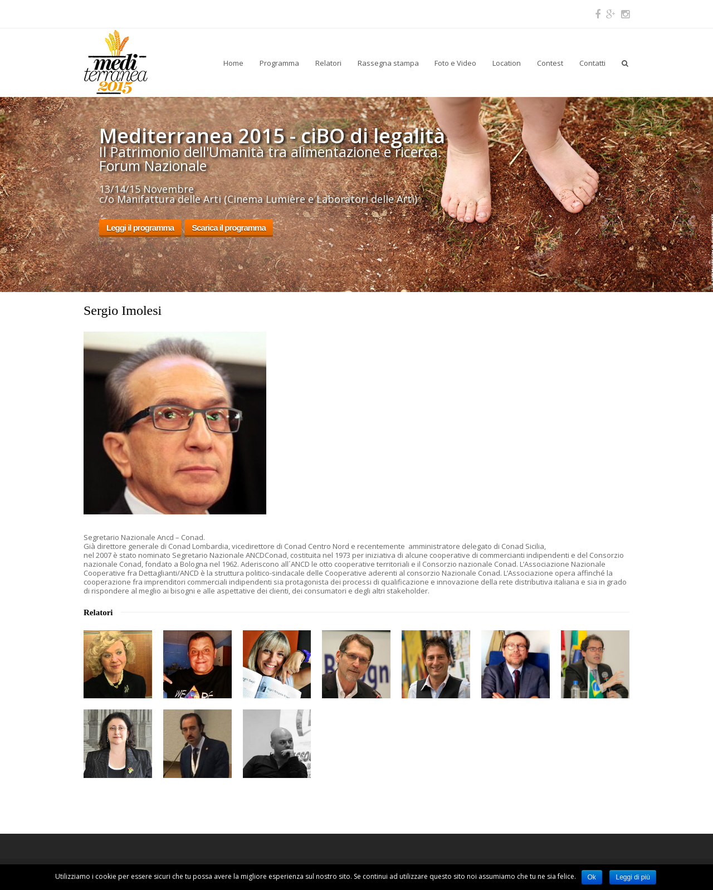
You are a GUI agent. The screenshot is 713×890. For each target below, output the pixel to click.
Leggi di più (632, 877)
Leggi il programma (140, 227)
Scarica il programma (229, 227)
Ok (592, 877)
